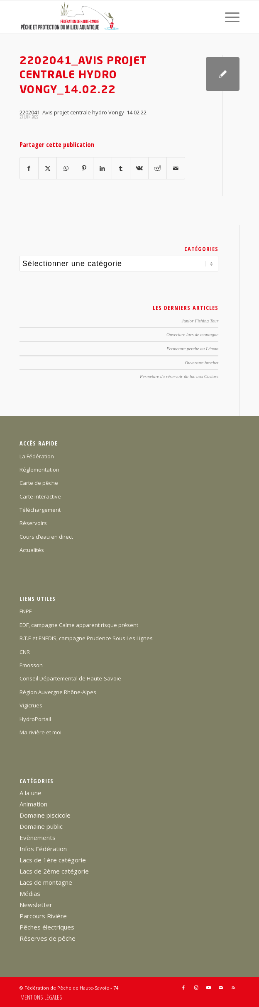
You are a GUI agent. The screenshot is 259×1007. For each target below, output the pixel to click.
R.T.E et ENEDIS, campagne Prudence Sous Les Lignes (86, 638)
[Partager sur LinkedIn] (102, 168)
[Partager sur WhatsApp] (66, 168)
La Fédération (37, 456)
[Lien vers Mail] (221, 987)
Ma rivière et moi (40, 732)
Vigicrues (31, 705)
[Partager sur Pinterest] (84, 168)
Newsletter (36, 904)
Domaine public (41, 826)
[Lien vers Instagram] (196, 987)
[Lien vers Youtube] (208, 987)
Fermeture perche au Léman (192, 348)
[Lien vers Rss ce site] (233, 987)
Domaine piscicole (45, 815)
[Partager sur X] (47, 168)
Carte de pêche (39, 483)
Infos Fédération (43, 849)
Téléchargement (40, 509)
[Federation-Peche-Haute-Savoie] (107, 17)
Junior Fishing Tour (200, 320)
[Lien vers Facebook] (183, 987)
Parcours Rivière (43, 916)
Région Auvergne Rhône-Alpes (58, 692)
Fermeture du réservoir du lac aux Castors (179, 376)
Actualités (32, 550)
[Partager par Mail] (176, 168)
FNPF (26, 611)
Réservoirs (33, 523)
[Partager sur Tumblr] (121, 168)
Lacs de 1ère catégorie (53, 860)
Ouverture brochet (201, 362)
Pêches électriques (47, 927)
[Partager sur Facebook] (29, 168)
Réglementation (39, 469)
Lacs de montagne (46, 882)
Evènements (38, 837)
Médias (30, 893)
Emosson (31, 665)
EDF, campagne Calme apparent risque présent (79, 625)
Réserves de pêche (48, 938)
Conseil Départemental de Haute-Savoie (70, 678)
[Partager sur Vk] (139, 168)
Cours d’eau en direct (46, 536)
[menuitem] (228, 17)
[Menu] (228, 17)
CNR (25, 652)
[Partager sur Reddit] (157, 168)
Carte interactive (40, 496)
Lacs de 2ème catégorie (54, 871)
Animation (33, 804)
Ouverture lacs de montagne (192, 334)
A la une (31, 793)
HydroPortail (35, 719)
